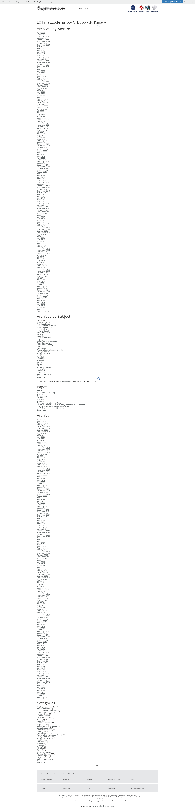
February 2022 (43, 120)
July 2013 (40, 299)
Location (83, 8)
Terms (88, 788)
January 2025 (42, 59)
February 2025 (43, 57)
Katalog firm (38, 2)
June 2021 (41, 133)
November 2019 (43, 166)
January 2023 (42, 100)
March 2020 (41, 159)
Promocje (41, 358)
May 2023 (41, 93)
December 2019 (43, 165)
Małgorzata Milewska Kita (47, 341)
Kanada (40, 334)
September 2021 (43, 128)
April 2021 (41, 137)
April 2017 (41, 220)
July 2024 (40, 69)
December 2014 (43, 269)
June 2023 (41, 92)
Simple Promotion (137, 788)
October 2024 (42, 64)
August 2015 (42, 255)
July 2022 (40, 111)
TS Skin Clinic (42, 372)
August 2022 (42, 109)
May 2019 (41, 177)
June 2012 (41, 304)
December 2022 (43, 102)
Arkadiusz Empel (43, 324)
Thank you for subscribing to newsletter (53, 406)
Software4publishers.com (103, 806)
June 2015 (41, 259)
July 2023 (40, 90)
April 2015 (41, 262)
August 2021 (42, 130)
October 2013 (42, 293)
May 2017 (41, 219)
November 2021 (43, 125)
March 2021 (41, 139)
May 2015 (41, 260)
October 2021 (42, 126)
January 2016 (42, 246)
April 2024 (41, 74)
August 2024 (42, 67)
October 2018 (42, 189)
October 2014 (42, 272)
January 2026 (42, 38)
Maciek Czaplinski (44, 338)
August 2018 (42, 193)
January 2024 (42, 80)
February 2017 (43, 224)
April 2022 (41, 116)
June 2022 (41, 113)
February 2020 (43, 161)
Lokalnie (40, 336)
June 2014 (41, 279)
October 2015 (42, 252)
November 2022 (43, 104)
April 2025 (41, 54)
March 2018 (41, 201)
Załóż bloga (41, 410)
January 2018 (42, 205)
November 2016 (43, 229)
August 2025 (42, 47)
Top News (41, 371)
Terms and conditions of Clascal (49, 403)
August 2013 (42, 297)
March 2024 (41, 76)
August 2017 (42, 213)
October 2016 (42, 231)
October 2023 (42, 85)
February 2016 (43, 245)
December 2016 (43, 227)
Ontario (40, 346)
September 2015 (43, 253)
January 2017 (42, 226)
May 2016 (41, 239)
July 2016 (40, 236)
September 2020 (43, 149)
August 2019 (42, 172)
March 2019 (41, 180)
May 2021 (41, 135)
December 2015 (43, 248)
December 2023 (43, 81)
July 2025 (40, 48)
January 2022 (42, 121)
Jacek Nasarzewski (44, 332)
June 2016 (41, 238)
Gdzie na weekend (44, 327)
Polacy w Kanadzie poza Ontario (50, 350)
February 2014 (43, 286)
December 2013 (43, 290)
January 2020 (42, 163)
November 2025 (43, 41)
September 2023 (43, 87)
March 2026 (41, 34)
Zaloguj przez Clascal (172, 2)
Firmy (147, 11)
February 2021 (43, 140)
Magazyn (40, 339)
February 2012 (43, 311)
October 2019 (42, 168)
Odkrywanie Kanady (45, 345)
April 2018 (41, 199)
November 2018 (43, 187)
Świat (39, 365)
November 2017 (43, 208)
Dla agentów (42, 396)
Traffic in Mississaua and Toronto (50, 408)
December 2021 (43, 123)
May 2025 (41, 52)
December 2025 (43, 40)
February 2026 (43, 36)
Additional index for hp (46, 392)
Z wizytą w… (42, 378)
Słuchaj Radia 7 (133, 11)
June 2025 (41, 50)
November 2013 (43, 292)
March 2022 (41, 118)
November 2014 (43, 271)
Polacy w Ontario (43, 352)
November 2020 (43, 146)
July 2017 (40, 215)
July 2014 (40, 278)
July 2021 (40, 132)
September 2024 (43, 66)
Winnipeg (40, 376)
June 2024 (41, 71)
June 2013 (41, 300)
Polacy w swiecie (43, 353)
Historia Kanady (43, 331)
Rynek (39, 362)
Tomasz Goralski (43, 369)
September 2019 (43, 170)
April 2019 (41, 179)
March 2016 (41, 243)
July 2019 (40, 173)
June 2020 (41, 154)
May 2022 (41, 114)
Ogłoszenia (154, 11)
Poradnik (40, 357)
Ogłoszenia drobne (23, 2)
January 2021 (42, 142)
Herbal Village (42, 329)
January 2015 (42, 267)
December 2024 (43, 60)
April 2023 (41, 95)
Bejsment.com (8, 2)
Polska (39, 355)
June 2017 (41, 217)
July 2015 (40, 257)
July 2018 (40, 194)
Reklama (40, 399)
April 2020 (41, 158)
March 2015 (41, 264)
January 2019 (42, 184)
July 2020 (40, 153)
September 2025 (43, 45)
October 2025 (42, 43)
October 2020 (42, 147)
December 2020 (43, 144)
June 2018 (41, 196)
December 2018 (43, 186)
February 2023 (43, 99)
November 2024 (43, 62)
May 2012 (41, 305)
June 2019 (41, 175)
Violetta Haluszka (44, 374)
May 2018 (41, 198)
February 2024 (43, 78)
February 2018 (43, 203)
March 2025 (41, 55)
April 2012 (41, 307)
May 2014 (41, 281)
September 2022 (43, 107)
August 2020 (42, 151)
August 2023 (42, 88)
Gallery (40, 398)
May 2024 (41, 73)
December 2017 (43, 206)
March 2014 (41, 285)
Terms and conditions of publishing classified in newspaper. (61, 405)
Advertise (40, 394)
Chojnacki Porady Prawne (47, 325)
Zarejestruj (188, 2)
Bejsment (66, 381)
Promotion (41, 360)
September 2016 (43, 232)
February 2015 (43, 265)
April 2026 (41, 33)
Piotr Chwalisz (42, 348)
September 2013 (43, 295)
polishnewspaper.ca (60, 797)
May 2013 (41, 302)
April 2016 (41, 241)
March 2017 (41, 222)
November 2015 (43, 250)
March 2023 (41, 97)
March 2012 (41, 309)
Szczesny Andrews (44, 367)
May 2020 (41, 156)
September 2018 (43, 191)
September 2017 (43, 212)
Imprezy (49, 2)
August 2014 (42, 276)
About (39, 391)
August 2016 (42, 234)
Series (39, 364)
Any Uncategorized (44, 322)
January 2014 (42, 288)
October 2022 (42, 106)
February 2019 (43, 182)
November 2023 (43, 83)
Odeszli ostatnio (43, 343)
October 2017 (42, 210)
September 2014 (43, 274)
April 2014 (41, 283)
